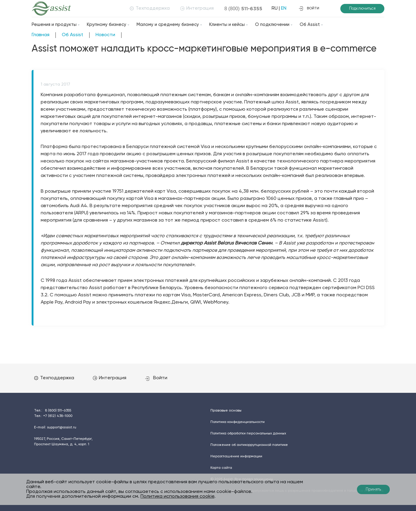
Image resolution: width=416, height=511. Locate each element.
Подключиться (362, 9)
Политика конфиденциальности (237, 422)
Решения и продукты (54, 24)
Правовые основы (225, 410)
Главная (40, 35)
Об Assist (310, 24)
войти (309, 8)
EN (283, 8)
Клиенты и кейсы (227, 24)
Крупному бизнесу (106, 24)
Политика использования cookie (177, 496)
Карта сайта (221, 468)
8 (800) (243, 8)
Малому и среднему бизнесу (168, 24)
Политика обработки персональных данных (248, 433)
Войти (156, 378)
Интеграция (197, 8)
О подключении (272, 24)
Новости (105, 35)
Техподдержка (150, 8)
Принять (373, 489)
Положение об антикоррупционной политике (249, 445)
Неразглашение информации (236, 456)
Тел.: (52, 410)
